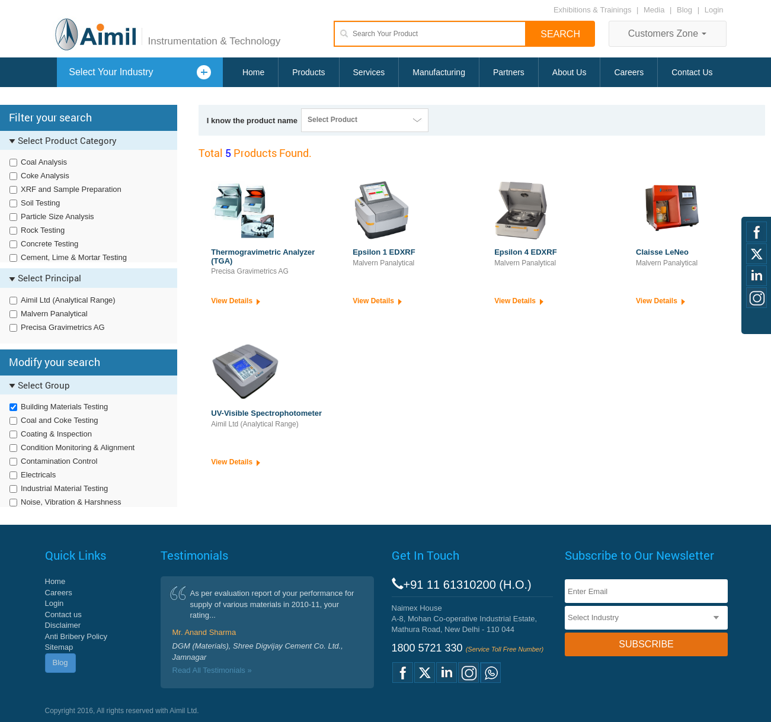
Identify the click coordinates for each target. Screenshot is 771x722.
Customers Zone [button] (667, 33)
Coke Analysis (45, 175)
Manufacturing (438, 72)
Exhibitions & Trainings (593, 9)
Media (655, 9)
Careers (629, 72)
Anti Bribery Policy (76, 636)
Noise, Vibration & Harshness (71, 502)
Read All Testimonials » (212, 670)
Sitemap (59, 647)
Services (369, 72)
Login (714, 9)
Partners (508, 72)
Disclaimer (63, 625)
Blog (684, 9)
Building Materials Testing (64, 406)
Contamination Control (59, 461)
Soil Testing (40, 202)
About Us (569, 72)
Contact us (63, 614)
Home (253, 72)
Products (308, 72)
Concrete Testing (49, 243)
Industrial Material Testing (64, 488)
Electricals (38, 474)
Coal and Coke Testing (59, 420)
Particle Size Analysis (57, 216)
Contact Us (691, 72)
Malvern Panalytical (54, 313)
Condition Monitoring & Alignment (78, 447)
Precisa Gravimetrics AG (63, 327)
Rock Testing (43, 230)
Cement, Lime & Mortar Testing (74, 257)
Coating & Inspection (56, 433)
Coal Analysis (44, 162)
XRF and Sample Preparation (71, 189)
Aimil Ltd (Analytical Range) (68, 300)
